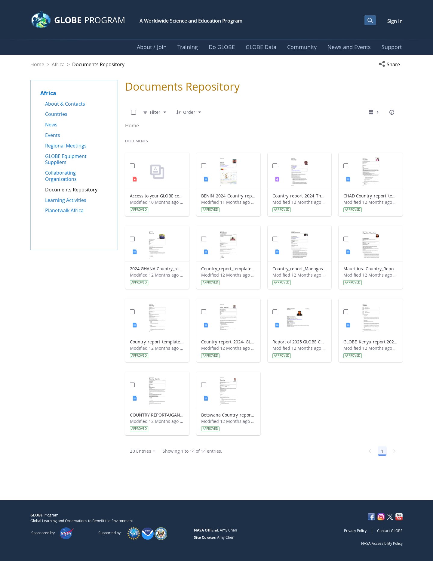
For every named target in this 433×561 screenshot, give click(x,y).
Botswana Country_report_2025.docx (228, 415)
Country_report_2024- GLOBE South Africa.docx (228, 342)
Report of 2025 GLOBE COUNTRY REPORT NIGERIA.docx (299, 342)
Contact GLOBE (390, 530)
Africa (58, 64)
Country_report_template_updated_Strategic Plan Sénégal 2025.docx (157, 342)
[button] (391, 64)
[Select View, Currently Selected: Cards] (374, 112)
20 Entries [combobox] (144, 451)
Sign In (395, 21)
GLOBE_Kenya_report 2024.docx (370, 342)
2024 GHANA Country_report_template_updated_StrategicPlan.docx (157, 268)
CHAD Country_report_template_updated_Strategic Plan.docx (370, 196)
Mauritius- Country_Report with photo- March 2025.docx (370, 268)
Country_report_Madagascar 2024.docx (299, 268)
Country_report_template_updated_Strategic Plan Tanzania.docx (228, 268)
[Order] (189, 112)
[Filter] (155, 112)
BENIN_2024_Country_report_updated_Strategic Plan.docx (228, 196)
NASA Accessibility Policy (382, 543)
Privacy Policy (355, 530)
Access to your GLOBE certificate (157, 196)
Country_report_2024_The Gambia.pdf (299, 196)
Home (37, 64)
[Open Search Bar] (370, 20)
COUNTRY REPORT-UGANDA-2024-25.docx (157, 415)
